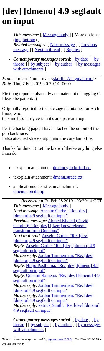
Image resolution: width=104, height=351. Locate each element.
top (17, 39)
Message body (55, 34)
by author (63, 64)
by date (81, 59)
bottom (29, 39)
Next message (62, 44)
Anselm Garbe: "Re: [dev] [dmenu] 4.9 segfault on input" (50, 213)
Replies (73, 49)
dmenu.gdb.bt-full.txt (72, 167)
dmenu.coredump (28, 191)
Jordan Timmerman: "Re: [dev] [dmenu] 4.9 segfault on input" (53, 258)
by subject (40, 64)
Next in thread (47, 49)
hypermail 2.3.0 (60, 339)
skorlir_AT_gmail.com (73, 78)
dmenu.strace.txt (67, 177)
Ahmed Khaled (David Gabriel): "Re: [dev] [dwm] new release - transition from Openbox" (50, 225)
